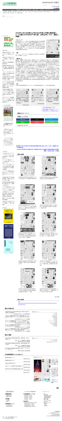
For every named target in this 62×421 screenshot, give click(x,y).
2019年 (41, 303)
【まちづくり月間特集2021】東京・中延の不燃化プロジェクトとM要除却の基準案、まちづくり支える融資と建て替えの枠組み (17, 316)
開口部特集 (55, 324)
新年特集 (55, 326)
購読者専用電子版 (55, 6)
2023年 (28, 303)
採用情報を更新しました (10, 357)
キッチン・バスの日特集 (52, 320)
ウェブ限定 (55, 313)
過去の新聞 (57, 296)
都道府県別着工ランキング (52, 342)
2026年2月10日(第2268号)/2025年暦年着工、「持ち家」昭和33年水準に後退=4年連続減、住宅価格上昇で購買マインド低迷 (27, 290)
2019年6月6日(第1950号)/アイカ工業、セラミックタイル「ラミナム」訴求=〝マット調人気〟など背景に (37, 95)
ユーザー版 (23, 313)
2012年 (23, 304)
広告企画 (55, 319)
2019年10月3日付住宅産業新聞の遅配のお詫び (14, 368)
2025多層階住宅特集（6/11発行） (30, 406)
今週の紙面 (18, 9)
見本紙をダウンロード (53, 109)
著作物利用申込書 (9, 406)
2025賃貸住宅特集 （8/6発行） (29, 405)
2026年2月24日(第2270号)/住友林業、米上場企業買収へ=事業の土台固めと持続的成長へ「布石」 (27, 262)
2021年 (34, 303)
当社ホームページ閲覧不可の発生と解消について (14, 366)
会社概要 (41, 9)
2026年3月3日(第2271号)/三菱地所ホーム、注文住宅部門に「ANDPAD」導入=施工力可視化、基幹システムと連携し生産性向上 (49, 234)
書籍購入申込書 (8, 396)
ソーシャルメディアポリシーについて (54, 413)
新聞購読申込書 (8, 395)
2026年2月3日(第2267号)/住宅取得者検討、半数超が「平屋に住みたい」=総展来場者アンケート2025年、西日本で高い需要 (49, 290)
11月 (23, 11)
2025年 (22, 303)
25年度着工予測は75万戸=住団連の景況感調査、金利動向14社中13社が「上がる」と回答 (8, 78)
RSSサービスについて (48, 402)
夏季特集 (55, 317)
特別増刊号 (28, 313)
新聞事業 (9, 11)
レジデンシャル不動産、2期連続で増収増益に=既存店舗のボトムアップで (8, 94)
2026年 (19, 303)
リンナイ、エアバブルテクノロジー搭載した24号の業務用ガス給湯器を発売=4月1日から (8, 73)
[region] (38, 23)
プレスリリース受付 (47, 400)
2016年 (50, 303)
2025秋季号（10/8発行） (28, 397)
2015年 (53, 303)
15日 (26, 11)
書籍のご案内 (35, 9)
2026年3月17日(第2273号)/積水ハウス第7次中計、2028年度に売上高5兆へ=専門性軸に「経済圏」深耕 (48, 206)
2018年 (44, 303)
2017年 (47, 303)
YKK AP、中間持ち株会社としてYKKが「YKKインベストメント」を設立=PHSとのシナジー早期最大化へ (8, 188)
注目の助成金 (27, 341)
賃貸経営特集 (54, 316)
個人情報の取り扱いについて (55, 412)
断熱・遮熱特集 (54, 323)
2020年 (38, 303)
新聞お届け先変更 (47, 396)
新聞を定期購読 (46, 109)
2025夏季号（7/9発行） (28, 399)
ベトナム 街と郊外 (53, 339)
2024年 (25, 303)
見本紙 (7, 401)
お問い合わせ (48, 9)
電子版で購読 (45, 110)
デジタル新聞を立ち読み (53, 110)
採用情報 (45, 405)
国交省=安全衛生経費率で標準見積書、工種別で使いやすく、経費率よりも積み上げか (8, 184)
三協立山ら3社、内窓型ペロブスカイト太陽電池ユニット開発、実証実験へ (8, 59)
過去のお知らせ (27, 372)
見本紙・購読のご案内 (26, 9)
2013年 (20, 304)
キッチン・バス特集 (53, 321)
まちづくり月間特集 (26, 319)
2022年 (19, 11)
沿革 (45, 404)
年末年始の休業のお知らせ (10, 363)
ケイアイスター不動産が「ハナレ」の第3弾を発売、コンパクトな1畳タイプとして (8, 161)
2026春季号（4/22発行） (28, 395)
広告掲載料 (8, 400)
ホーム (12, 9)
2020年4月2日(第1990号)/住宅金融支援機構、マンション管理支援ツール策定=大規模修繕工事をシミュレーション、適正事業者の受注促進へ (22, 96)
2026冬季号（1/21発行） (28, 396)
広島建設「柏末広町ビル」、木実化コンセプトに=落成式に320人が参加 (8, 54)
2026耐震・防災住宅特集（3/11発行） (30, 402)
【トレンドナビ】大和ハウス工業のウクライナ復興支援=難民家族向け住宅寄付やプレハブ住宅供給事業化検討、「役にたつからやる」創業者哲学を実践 (8, 84)
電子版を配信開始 (47, 397)
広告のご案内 (46, 399)
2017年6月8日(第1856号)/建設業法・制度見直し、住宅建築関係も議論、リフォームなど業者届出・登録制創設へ (52, 95)
